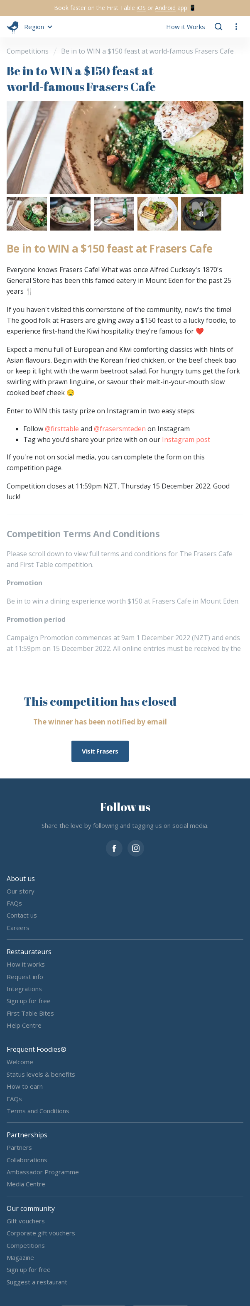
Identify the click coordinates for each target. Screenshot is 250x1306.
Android (165, 8)
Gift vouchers (26, 1220)
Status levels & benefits (41, 1074)
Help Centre (24, 1025)
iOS (141, 8)
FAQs (14, 903)
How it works (26, 964)
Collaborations (27, 1159)
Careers (18, 927)
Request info (25, 976)
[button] (37, 26)
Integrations (24, 988)
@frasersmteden (120, 428)
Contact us (22, 915)
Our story (20, 890)
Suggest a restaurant (37, 1281)
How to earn (25, 1086)
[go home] (13, 26)
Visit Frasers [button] (100, 751)
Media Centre (26, 1184)
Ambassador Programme (43, 1172)
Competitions (26, 1245)
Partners (19, 1147)
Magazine (20, 1257)
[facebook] (114, 847)
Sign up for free (29, 1001)
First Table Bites (30, 1013)
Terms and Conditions (38, 1111)
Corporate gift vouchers (41, 1233)
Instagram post (186, 439)
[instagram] (135, 847)
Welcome (20, 1062)
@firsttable (62, 428)
